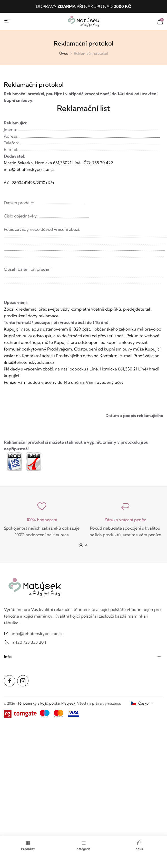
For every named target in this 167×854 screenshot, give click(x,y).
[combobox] (142, 703)
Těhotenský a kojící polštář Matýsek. (46, 703)
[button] (81, 545)
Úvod (63, 53)
